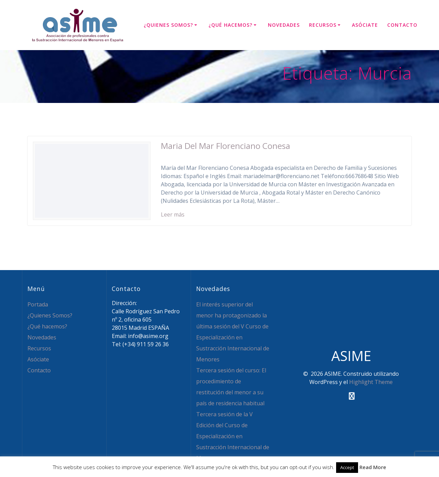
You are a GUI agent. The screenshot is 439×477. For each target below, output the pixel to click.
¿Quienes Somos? (168, 25)
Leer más (173, 214)
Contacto (402, 25)
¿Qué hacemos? (230, 25)
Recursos (322, 25)
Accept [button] (347, 467)
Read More (372, 467)
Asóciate (365, 25)
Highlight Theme (371, 382)
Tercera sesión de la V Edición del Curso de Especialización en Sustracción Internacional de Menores (232, 436)
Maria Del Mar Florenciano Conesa (225, 145)
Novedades (284, 25)
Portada (37, 304)
